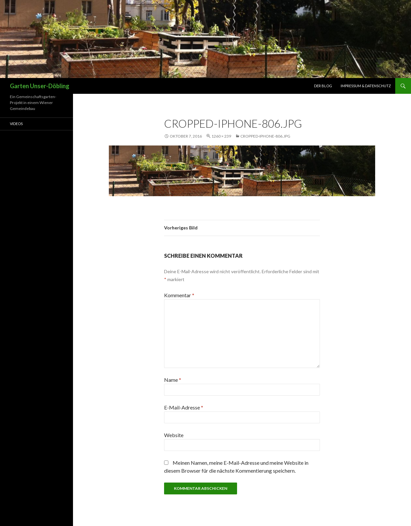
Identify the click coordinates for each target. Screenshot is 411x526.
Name (172, 380)
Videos (16, 123)
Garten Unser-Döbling (39, 86)
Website (173, 435)
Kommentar (179, 295)
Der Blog (323, 86)
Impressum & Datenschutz (366, 86)
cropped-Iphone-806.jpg (265, 136)
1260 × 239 (221, 136)
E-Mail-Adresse (183, 407)
